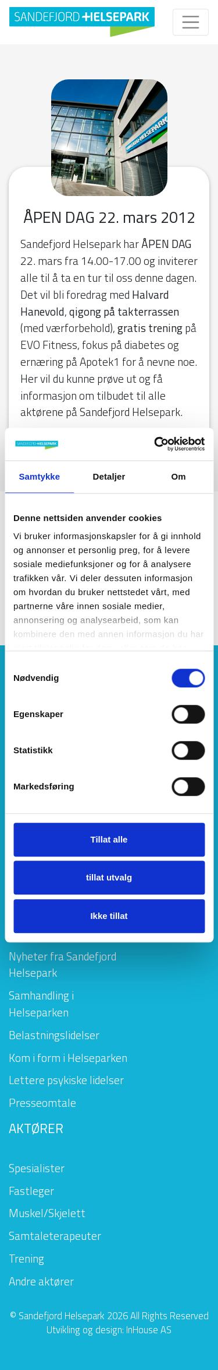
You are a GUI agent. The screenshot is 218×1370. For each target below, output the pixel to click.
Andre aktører (41, 1281)
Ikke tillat (108, 916)
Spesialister (37, 1167)
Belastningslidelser (54, 1034)
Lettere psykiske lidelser (66, 1079)
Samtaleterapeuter (55, 1235)
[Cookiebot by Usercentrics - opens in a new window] (155, 444)
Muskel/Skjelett (47, 1212)
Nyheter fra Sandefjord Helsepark (62, 964)
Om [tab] (178, 476)
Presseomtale (42, 1102)
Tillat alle (109, 839)
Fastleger (31, 1190)
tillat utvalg (109, 877)
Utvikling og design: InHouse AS (109, 1329)
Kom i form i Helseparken (68, 1057)
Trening (26, 1258)
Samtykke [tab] (39, 476)
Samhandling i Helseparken (41, 1003)
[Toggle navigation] (191, 22)
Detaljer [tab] (109, 476)
